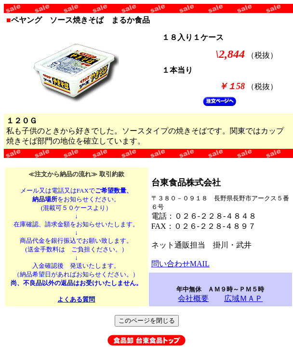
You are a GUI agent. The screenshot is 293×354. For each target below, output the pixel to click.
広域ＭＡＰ (243, 298)
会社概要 (193, 298)
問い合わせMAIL (180, 264)
